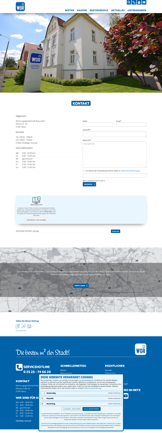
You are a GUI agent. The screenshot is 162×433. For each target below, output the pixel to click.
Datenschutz (110, 373)
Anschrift (87, 129)
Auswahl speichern (71, 409)
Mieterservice (66, 373)
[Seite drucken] (29, 326)
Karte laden (80, 286)
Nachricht (87, 140)
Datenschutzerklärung (92, 388)
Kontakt (108, 370)
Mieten (63, 370)
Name (85, 121)
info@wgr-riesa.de (23, 420)
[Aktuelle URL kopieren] (18, 326)
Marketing (51, 404)
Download (115, 231)
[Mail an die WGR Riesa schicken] (144, 2)
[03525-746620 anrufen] (134, 2)
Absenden (88, 184)
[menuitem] (69, 10)
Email (118, 121)
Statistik (50, 398)
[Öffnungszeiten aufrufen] (139, 2)
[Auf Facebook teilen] (24, 326)
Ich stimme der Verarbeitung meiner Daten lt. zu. (113, 171)
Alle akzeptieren (91, 409)
